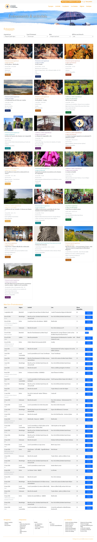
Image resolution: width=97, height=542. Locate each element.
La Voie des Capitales (85, 528)
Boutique (88, 6)
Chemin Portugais (84, 524)
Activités (57, 6)
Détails (87, 332)
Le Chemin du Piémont (85, 529)
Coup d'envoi (23, 525)
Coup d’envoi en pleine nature (73, 209)
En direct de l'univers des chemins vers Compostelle (18, 136)
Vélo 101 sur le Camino (71, 100)
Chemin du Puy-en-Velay (86, 522)
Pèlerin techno (23, 531)
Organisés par (7, 34)
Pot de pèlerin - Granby (41, 100)
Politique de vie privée (78, 539)
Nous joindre (8, 525)
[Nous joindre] (89, 2)
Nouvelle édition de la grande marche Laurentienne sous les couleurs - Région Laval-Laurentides (18, 284)
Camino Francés (69, 525)
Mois (50, 34)
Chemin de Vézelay (69, 531)
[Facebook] (82, 1)
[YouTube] (84, 1)
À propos (50, 6)
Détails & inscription (89, 313)
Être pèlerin (37, 525)
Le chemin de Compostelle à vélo (43, 136)
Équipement (22, 527)
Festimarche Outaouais (41, 245)
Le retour (52, 524)
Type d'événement (31, 34)
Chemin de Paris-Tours (70, 530)
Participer (8, 74)
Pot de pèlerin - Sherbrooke (12, 64)
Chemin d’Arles (68, 527)
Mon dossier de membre (88, 539)
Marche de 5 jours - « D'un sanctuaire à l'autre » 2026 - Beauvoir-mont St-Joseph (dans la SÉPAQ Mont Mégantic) (78, 248)
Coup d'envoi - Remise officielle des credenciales (17, 246)
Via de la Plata (83, 531)
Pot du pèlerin (69, 64)
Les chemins (74, 6)
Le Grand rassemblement (56, 525)
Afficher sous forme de (77, 34)
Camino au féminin (39, 527)
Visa (21, 530)
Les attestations (38, 524)
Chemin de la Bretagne (70, 528)
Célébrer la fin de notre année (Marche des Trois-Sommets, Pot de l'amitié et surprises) (47, 210)
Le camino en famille (70, 172)
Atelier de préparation (25, 524)
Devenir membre (8, 522)
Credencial (22, 528)
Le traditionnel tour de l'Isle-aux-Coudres (15, 100)
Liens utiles (37, 528)
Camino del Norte (69, 524)
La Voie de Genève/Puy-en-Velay (86, 526)
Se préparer (65, 6)
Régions (82, 6)
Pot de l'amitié (38, 64)
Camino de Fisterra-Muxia (71, 522)
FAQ (21, 533)
